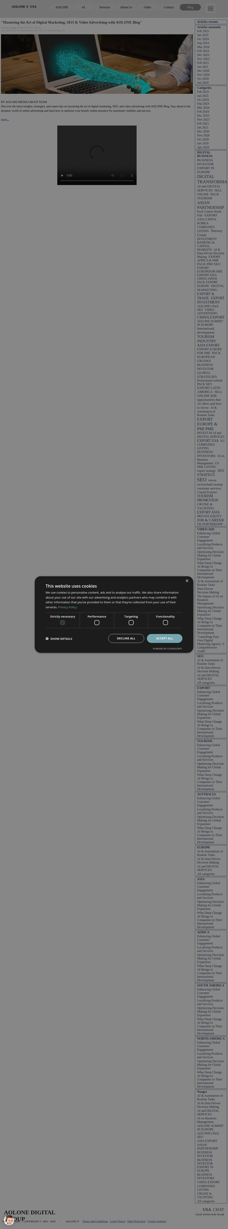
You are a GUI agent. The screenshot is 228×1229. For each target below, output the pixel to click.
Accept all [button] (164, 638)
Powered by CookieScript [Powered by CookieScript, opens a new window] (167, 648)
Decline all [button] (126, 638)
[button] (59, 638)
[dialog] (114, 614)
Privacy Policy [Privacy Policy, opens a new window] (67, 607)
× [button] (186, 580)
